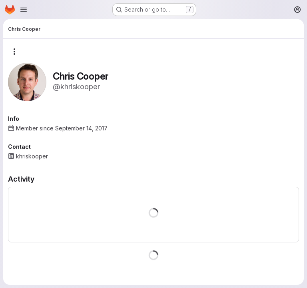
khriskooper (32, 156)
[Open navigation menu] (23, 9)
